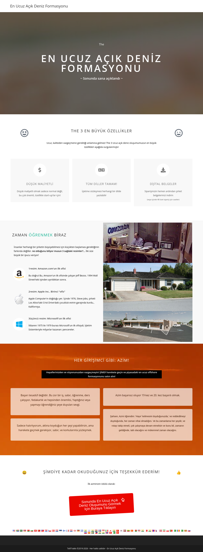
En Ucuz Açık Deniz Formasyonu (39, 6)
